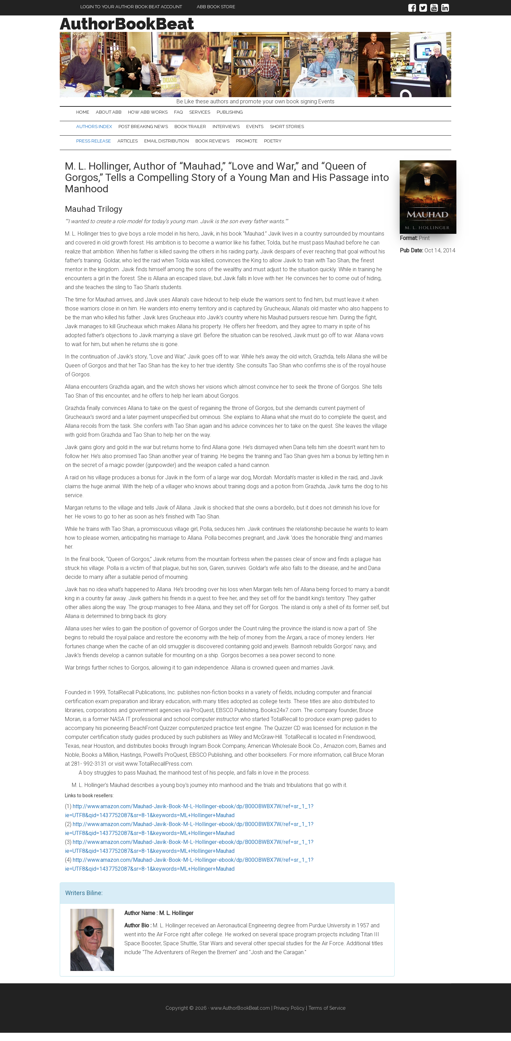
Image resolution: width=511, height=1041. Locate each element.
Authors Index (98, 130)
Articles (140, 147)
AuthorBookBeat (127, 23)
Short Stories (332, 130)
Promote (284, 147)
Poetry (318, 147)
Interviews (255, 130)
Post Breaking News (155, 130)
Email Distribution (187, 147)
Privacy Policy (289, 1016)
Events (291, 130)
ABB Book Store (216, 6)
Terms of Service (326, 1016)
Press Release (97, 147)
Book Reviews (241, 147)
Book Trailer (211, 130)
